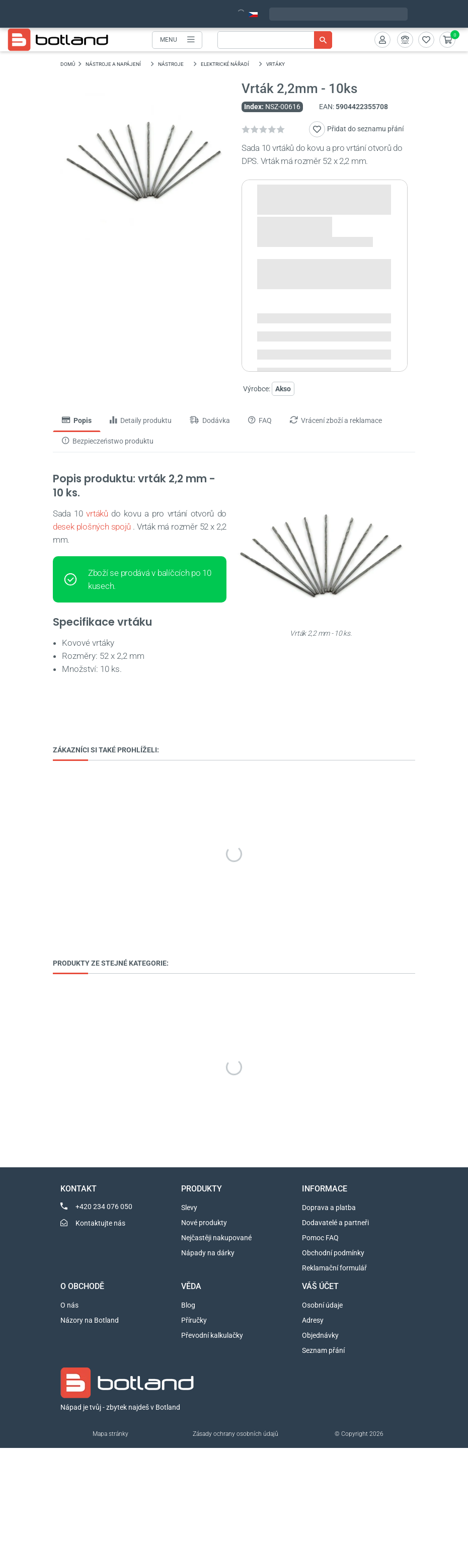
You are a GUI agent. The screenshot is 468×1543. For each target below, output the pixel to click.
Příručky (194, 1320)
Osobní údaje (322, 1305)
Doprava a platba (329, 1208)
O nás (69, 1305)
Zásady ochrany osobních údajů (235, 1433)
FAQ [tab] (260, 420)
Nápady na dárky (208, 1253)
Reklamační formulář (334, 1268)
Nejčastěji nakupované (216, 1238)
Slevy (189, 1208)
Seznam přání (323, 1350)
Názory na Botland (89, 1320)
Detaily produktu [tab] (141, 420)
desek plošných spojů (92, 527)
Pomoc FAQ (320, 1238)
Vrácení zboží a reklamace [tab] (336, 420)
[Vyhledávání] (274, 40)
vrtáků (97, 513)
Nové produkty (204, 1223)
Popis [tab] (77, 420)
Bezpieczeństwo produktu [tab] (107, 441)
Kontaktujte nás (100, 1223)
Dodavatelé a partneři (335, 1223)
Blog (188, 1305)
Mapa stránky (110, 1433)
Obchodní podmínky (333, 1253)
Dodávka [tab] (210, 420)
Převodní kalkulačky (212, 1335)
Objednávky (320, 1335)
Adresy (313, 1320)
